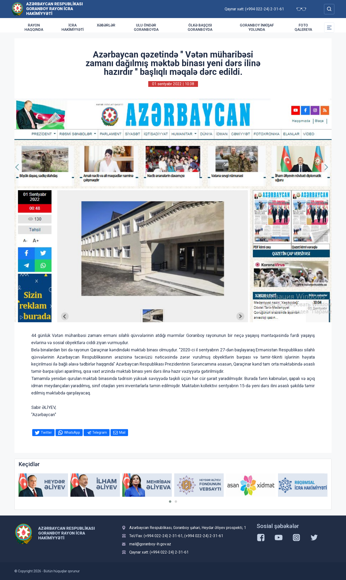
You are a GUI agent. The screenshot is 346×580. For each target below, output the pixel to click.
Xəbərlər (106, 25)
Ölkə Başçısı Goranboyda (200, 27)
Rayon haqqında (34, 27)
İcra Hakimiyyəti (73, 27)
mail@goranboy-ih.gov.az (150, 544)
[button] (170, 501)
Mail (122, 432)
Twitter (46, 432)
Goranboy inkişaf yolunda (257, 27)
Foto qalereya (303, 27)
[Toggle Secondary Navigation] (329, 27)
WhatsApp (72, 432)
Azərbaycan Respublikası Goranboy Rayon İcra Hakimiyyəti (54, 8)
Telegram (99, 432)
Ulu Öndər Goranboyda (146, 27)
